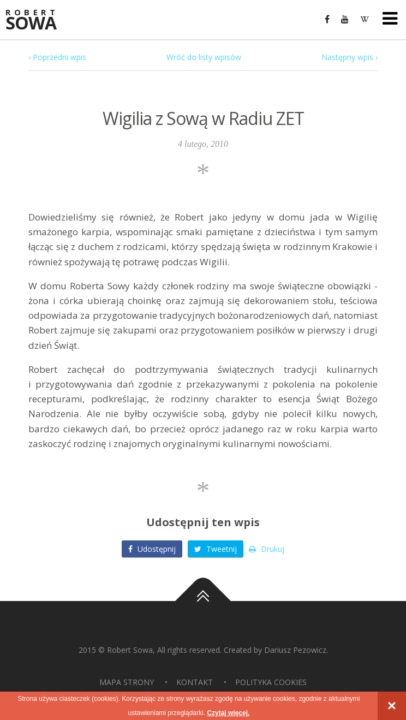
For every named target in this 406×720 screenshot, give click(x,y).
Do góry (203, 601)
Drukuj (266, 549)
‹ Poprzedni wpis (57, 57)
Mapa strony (126, 682)
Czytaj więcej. (228, 713)
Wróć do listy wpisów (203, 57)
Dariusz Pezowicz (295, 650)
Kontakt (194, 682)
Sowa (38, 20)
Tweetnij (215, 549)
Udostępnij (152, 549)
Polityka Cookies (271, 682)
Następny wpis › (349, 57)
